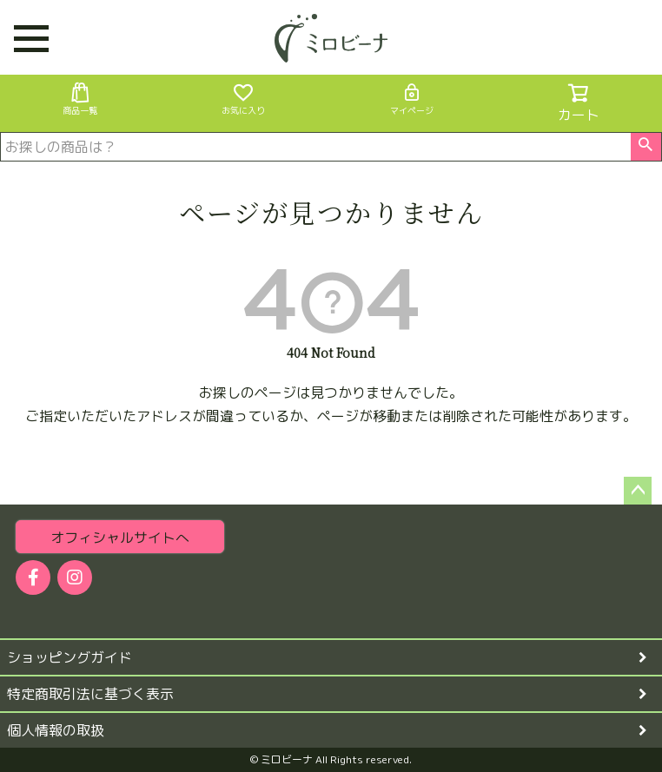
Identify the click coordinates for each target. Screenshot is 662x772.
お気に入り (243, 99)
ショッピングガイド (69, 657)
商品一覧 (80, 99)
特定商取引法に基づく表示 (90, 693)
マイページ (412, 99)
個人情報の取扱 (55, 730)
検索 (646, 147)
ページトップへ (638, 491)
